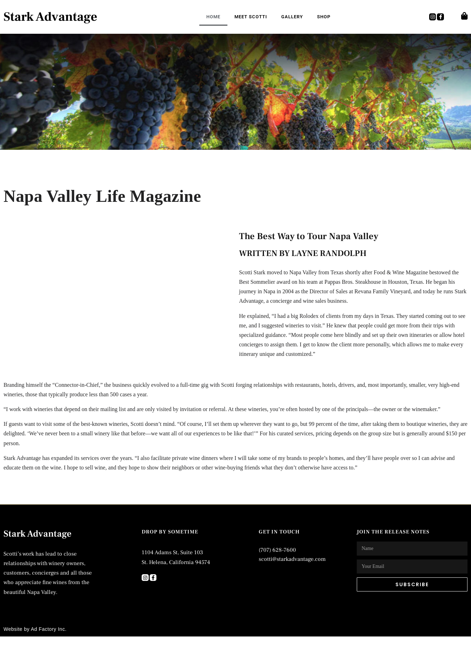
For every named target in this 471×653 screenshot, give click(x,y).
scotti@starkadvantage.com (292, 559)
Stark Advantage (50, 17)
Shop (323, 16)
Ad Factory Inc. (49, 629)
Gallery (292, 16)
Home (213, 16)
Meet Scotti (250, 16)
